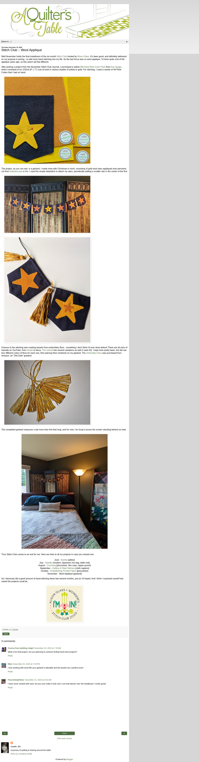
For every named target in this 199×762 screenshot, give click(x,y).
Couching (51, 565)
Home (64, 733)
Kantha (64, 560)
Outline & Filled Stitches (63, 568)
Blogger (69, 759)
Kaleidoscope (16, 171)
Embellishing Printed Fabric (63, 571)
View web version (64, 738)
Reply (10, 656)
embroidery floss (94, 353)
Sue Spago (116, 67)
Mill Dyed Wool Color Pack (92, 67)
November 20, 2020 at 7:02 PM (26, 664)
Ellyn (10, 664)
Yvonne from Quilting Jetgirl (21, 648)
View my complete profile (21, 754)
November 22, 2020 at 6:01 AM (38, 680)
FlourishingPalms (16, 680)
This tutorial (47, 350)
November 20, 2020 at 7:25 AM (48, 648)
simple (30, 350)
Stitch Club (62, 56)
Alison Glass (83, 56)
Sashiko (49, 563)
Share (6, 634)
